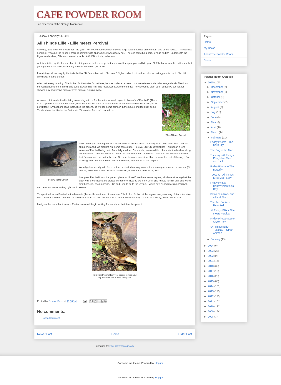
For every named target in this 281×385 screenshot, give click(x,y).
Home (115, 334)
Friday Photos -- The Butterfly (222, 168)
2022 (211, 255)
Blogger (159, 363)
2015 (211, 281)
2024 (211, 245)
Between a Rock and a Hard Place (222, 196)
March (215, 132)
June (214, 117)
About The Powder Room (218, 54)
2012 (211, 296)
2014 (211, 286)
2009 (211, 311)
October (216, 96)
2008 (211, 316)
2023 (211, 250)
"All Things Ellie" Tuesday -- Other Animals (221, 229)
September (217, 102)
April (214, 127)
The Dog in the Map (221, 150)
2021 (211, 260)
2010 (211, 306)
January (216, 239)
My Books (209, 48)
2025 (211, 82)
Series (207, 60)
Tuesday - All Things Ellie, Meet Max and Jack (222, 158)
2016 (211, 276)
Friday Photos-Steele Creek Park (222, 220)
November (217, 91)
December (217, 86)
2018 (211, 266)
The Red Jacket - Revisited (220, 204)
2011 (211, 301)
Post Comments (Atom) (121, 346)
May (214, 122)
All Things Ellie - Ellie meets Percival (222, 212)
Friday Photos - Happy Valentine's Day (222, 186)
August (215, 107)
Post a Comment (51, 318)
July (213, 112)
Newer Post (44, 334)
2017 (211, 271)
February (216, 137)
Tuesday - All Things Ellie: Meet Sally (222, 176)
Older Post (185, 334)
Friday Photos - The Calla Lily (221, 144)
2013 (211, 291)
